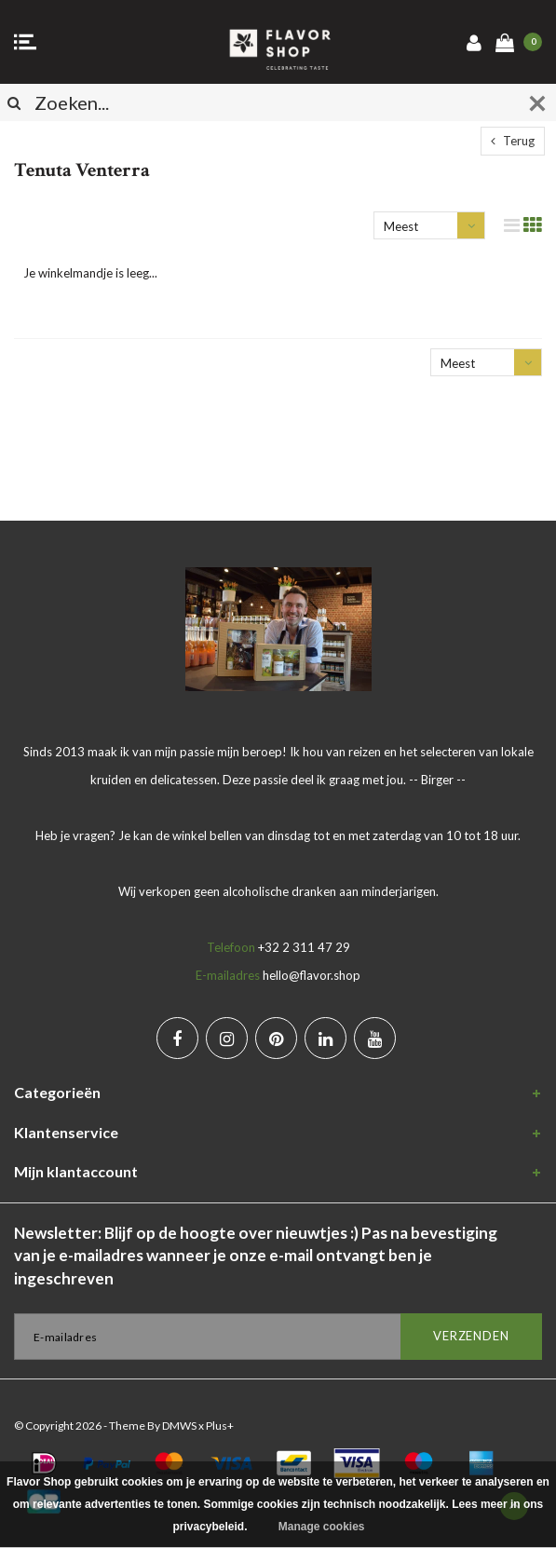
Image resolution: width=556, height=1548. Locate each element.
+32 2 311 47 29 (304, 947)
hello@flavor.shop (311, 975)
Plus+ (220, 1426)
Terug (513, 140)
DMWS (179, 1426)
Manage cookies (321, 1526)
